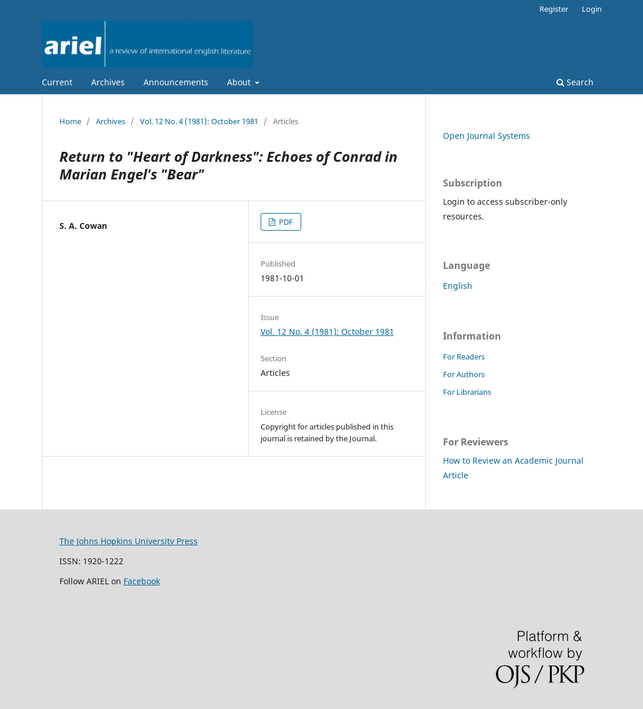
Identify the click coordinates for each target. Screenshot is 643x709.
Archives (108, 82)
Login (592, 9)
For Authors (464, 374)
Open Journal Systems (486, 135)
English (457, 285)
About (240, 82)
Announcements (176, 82)
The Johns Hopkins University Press (128, 541)
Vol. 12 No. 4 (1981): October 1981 (199, 121)
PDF (285, 222)
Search (575, 82)
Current (57, 82)
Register (553, 9)
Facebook (142, 581)
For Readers (464, 356)
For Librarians (467, 392)
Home (70, 121)
